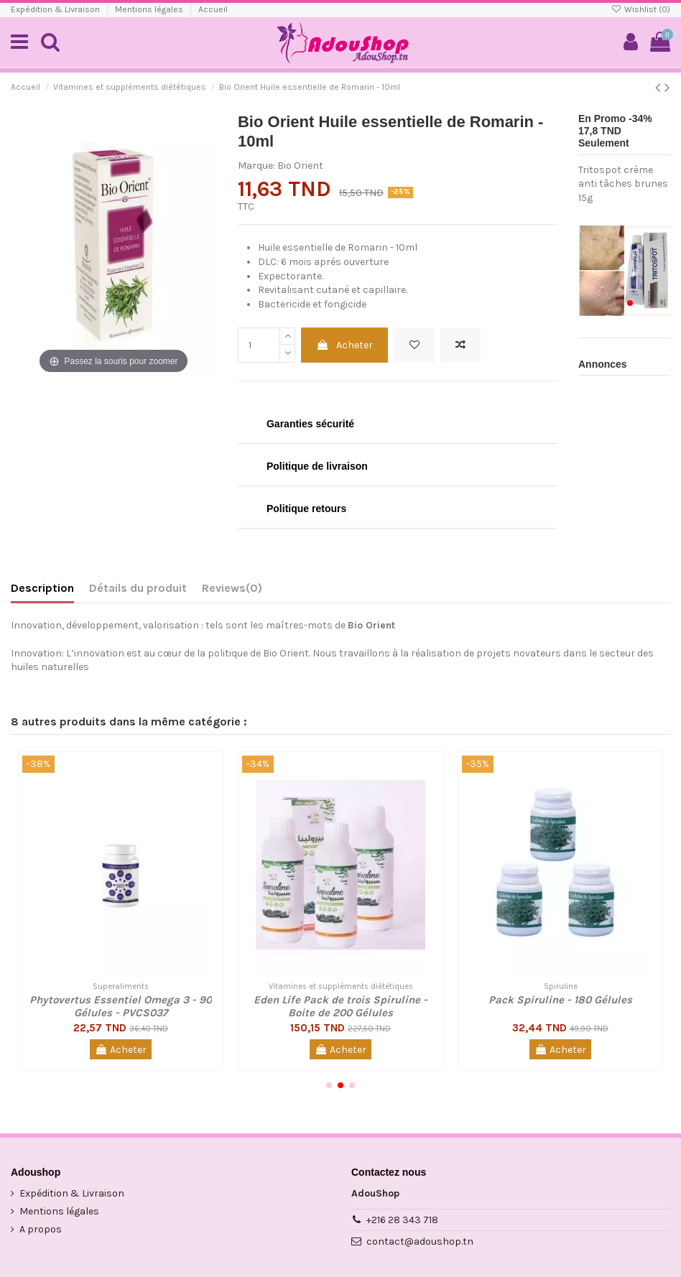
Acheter (344, 345)
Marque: (256, 165)
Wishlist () (640, 9)
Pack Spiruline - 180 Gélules (560, 999)
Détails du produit (138, 588)
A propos (40, 1229)
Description (42, 588)
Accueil (213, 9)
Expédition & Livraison (56, 9)
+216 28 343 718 (402, 1220)
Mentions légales (150, 9)
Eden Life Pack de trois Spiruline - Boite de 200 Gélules (340, 1006)
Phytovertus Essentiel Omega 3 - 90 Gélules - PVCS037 (120, 1006)
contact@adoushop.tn (419, 1241)
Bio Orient (300, 165)
